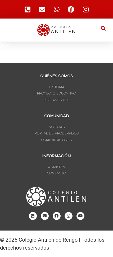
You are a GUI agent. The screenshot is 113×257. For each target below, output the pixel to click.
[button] (103, 28)
